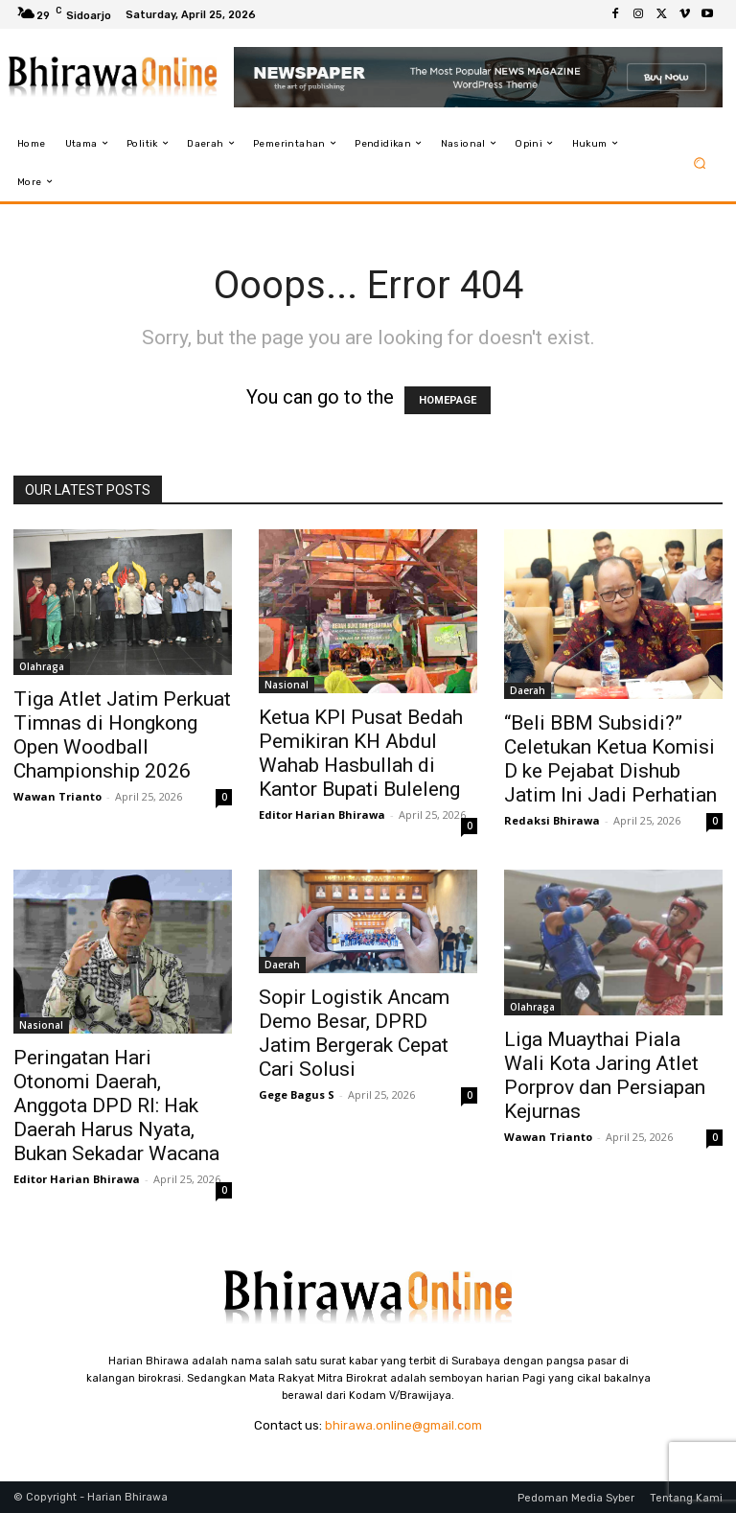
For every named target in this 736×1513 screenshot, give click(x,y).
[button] (700, 162)
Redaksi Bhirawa (552, 820)
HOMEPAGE (447, 400)
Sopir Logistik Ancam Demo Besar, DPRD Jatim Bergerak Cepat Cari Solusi (354, 1033)
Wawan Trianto (57, 796)
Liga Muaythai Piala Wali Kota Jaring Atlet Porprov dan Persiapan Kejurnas (604, 1075)
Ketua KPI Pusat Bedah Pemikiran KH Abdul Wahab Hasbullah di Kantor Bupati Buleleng (361, 753)
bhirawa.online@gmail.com (403, 1425)
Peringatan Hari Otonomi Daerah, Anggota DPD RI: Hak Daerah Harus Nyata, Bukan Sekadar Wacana (116, 1105)
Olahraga (41, 666)
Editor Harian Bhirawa (322, 814)
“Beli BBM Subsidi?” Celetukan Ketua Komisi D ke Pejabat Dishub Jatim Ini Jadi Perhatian (610, 758)
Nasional (286, 684)
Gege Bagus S (296, 1094)
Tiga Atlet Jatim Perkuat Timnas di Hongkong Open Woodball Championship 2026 (122, 734)
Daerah (527, 690)
